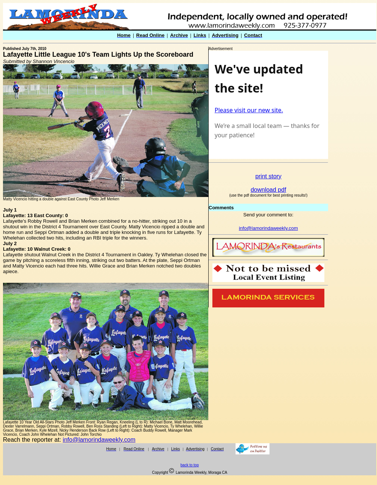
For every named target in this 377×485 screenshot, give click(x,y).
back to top (190, 465)
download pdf (268, 190)
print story (268, 176)
